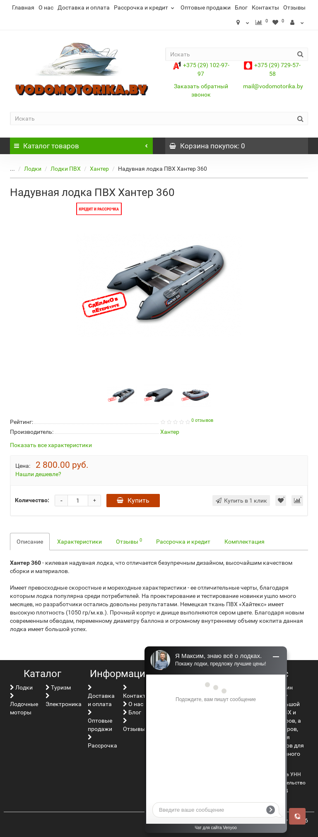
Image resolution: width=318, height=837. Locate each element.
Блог (241, 7)
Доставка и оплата (84, 7)
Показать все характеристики (51, 445)
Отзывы (294, 7)
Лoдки (26, 168)
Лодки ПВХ (59, 168)
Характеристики (79, 541)
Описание (30, 541)
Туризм (58, 687)
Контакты (265, 7)
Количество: (32, 500)
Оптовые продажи (206, 7)
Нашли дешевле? (38, 474)
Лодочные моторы (24, 704)
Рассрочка (102, 741)
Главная (23, 7)
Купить (133, 500)
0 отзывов (202, 420)
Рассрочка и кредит (145, 7)
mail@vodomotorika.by (273, 86)
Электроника (64, 700)
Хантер (93, 168)
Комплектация (244, 541)
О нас (46, 7)
